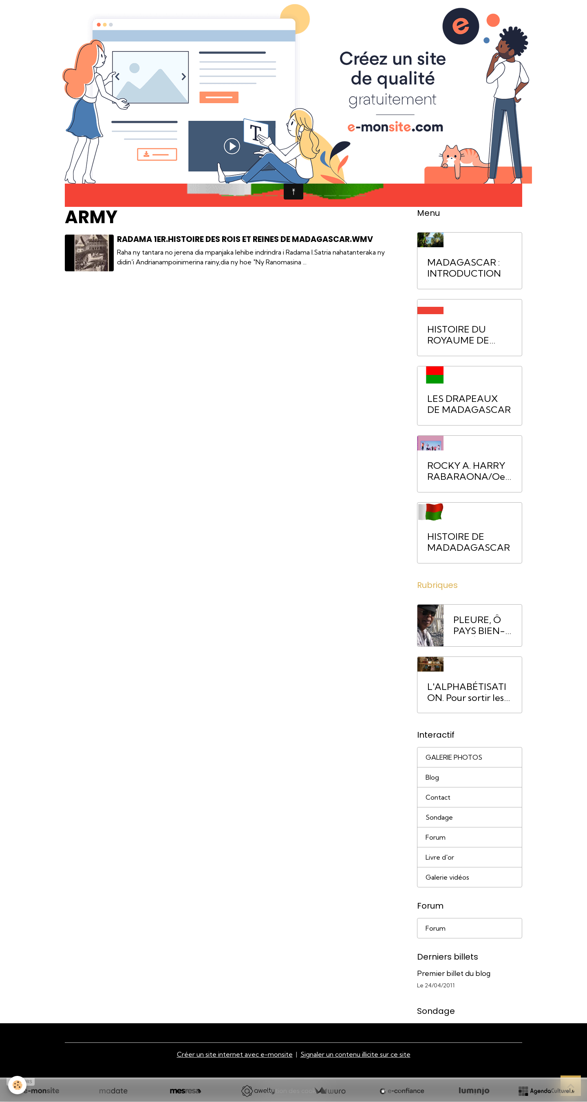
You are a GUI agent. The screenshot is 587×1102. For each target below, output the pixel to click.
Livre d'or (440, 857)
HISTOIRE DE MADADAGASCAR (468, 542)
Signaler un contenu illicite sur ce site (355, 1054)
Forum (436, 837)
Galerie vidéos (447, 877)
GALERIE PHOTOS (454, 757)
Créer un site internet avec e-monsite (235, 1054)
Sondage (439, 817)
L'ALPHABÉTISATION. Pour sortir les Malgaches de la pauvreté (466, 692)
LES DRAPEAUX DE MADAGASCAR (469, 404)
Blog (432, 777)
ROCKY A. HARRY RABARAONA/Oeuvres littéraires (468, 471)
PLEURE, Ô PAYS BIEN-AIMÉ (479, 625)
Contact (438, 797)
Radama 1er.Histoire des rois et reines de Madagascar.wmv (245, 239)
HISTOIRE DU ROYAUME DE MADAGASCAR (461, 335)
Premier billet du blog (453, 973)
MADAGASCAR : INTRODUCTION (464, 268)
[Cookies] (17, 1085)
